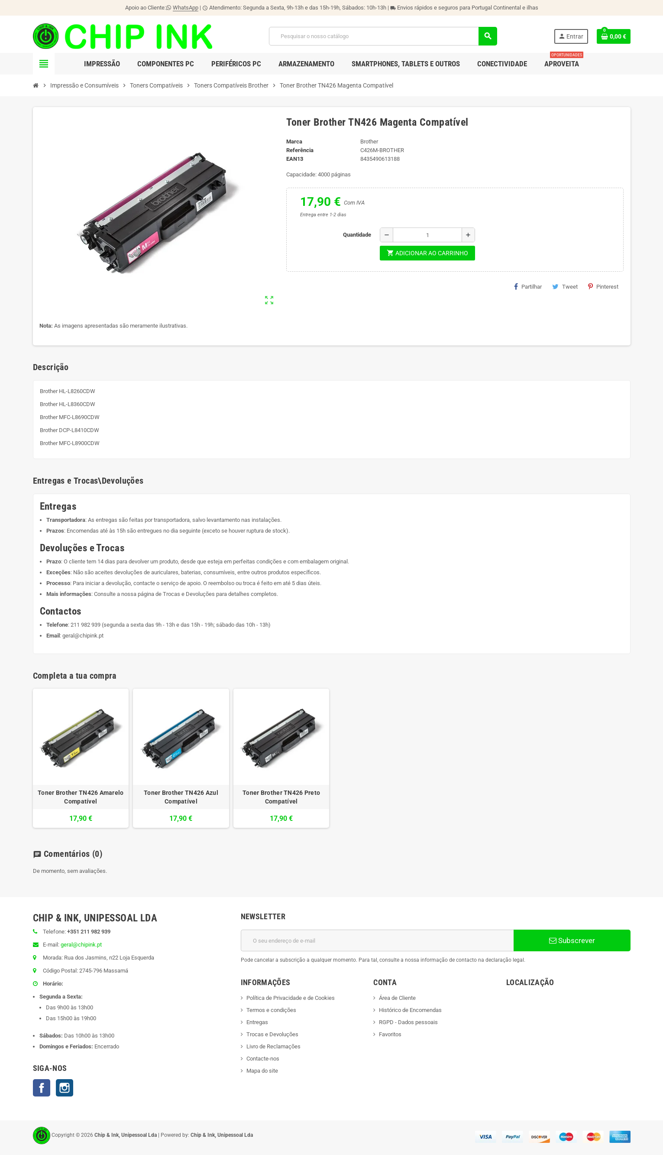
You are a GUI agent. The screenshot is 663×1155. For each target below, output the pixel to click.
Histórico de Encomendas (410, 1010)
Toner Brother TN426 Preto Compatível (281, 797)
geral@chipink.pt (82, 635)
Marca (294, 141)
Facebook (41, 1087)
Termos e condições (271, 1010)
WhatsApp (185, 7)
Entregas (257, 1022)
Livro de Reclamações (273, 1046)
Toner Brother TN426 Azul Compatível (181, 797)
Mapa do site (262, 1070)
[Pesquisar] (383, 36)
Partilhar (528, 286)
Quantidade (357, 234)
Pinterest (603, 286)
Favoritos (390, 1034)
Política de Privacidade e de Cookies (290, 998)
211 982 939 (85, 624)
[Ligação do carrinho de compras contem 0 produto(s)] (614, 36)
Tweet (565, 286)
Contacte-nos (262, 1058)
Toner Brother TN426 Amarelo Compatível (81, 797)
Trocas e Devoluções (189, 594)
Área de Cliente (397, 998)
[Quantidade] (427, 235)
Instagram (64, 1087)
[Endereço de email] (377, 940)
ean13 (294, 159)
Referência (300, 150)
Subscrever (572, 940)
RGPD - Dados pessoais (408, 1022)
